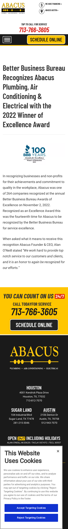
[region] (31, 487)
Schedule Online (46, 39)
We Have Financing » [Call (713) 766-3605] (53, 4)
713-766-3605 (34, 29)
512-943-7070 (49, 422)
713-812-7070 (34, 400)
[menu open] (7, 39)
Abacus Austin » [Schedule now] (51, 10)
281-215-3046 (21, 422)
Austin (49, 410)
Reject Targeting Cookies (31, 517)
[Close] (58, 451)
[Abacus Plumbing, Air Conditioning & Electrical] (13, 8)
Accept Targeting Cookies (31, 508)
